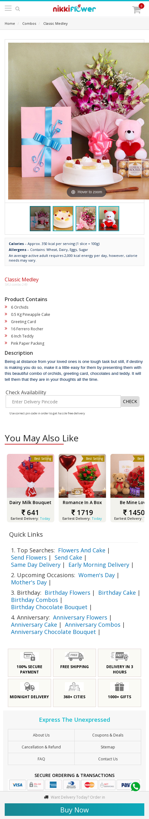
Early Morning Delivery (98, 564)
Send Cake (68, 557)
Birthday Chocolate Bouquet (49, 607)
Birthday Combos (34, 600)
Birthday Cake (117, 592)
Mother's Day (29, 582)
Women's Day (96, 575)
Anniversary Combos (92, 624)
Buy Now (74, 809)
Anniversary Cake (34, 624)
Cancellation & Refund (41, 747)
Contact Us (108, 759)
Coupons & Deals (107, 735)
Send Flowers (29, 557)
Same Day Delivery (36, 564)
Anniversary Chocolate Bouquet (53, 632)
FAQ (41, 759)
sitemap (108, 747)
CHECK (130, 401)
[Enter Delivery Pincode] (63, 401)
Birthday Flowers (67, 592)
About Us (41, 735)
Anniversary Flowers (80, 617)
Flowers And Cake (81, 550)
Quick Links (26, 534)
